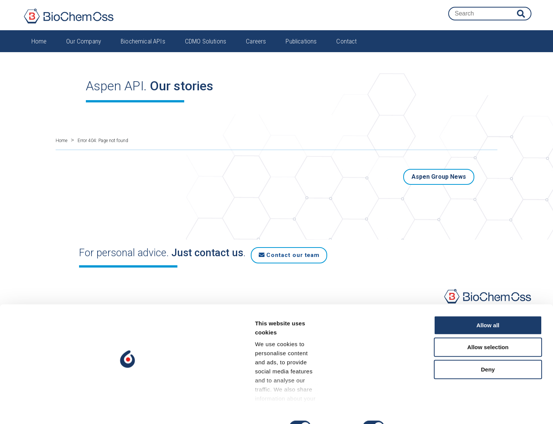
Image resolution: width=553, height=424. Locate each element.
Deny (490, 376)
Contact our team (297, 248)
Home (39, 47)
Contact (346, 47)
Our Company (83, 47)
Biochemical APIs (143, 47)
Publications (301, 47)
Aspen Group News (439, 172)
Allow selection (489, 354)
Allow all (490, 331)
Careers (256, 47)
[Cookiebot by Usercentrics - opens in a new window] (49, 409)
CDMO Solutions (205, 47)
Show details (397, 409)
